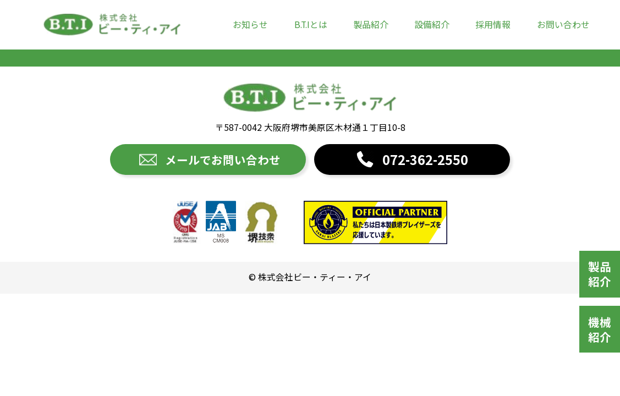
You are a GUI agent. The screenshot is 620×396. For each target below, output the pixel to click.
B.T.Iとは (310, 24)
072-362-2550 (425, 159)
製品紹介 (370, 24)
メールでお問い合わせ (223, 159)
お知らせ (250, 24)
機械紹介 (599, 329)
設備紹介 (431, 24)
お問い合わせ (563, 24)
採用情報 (493, 24)
